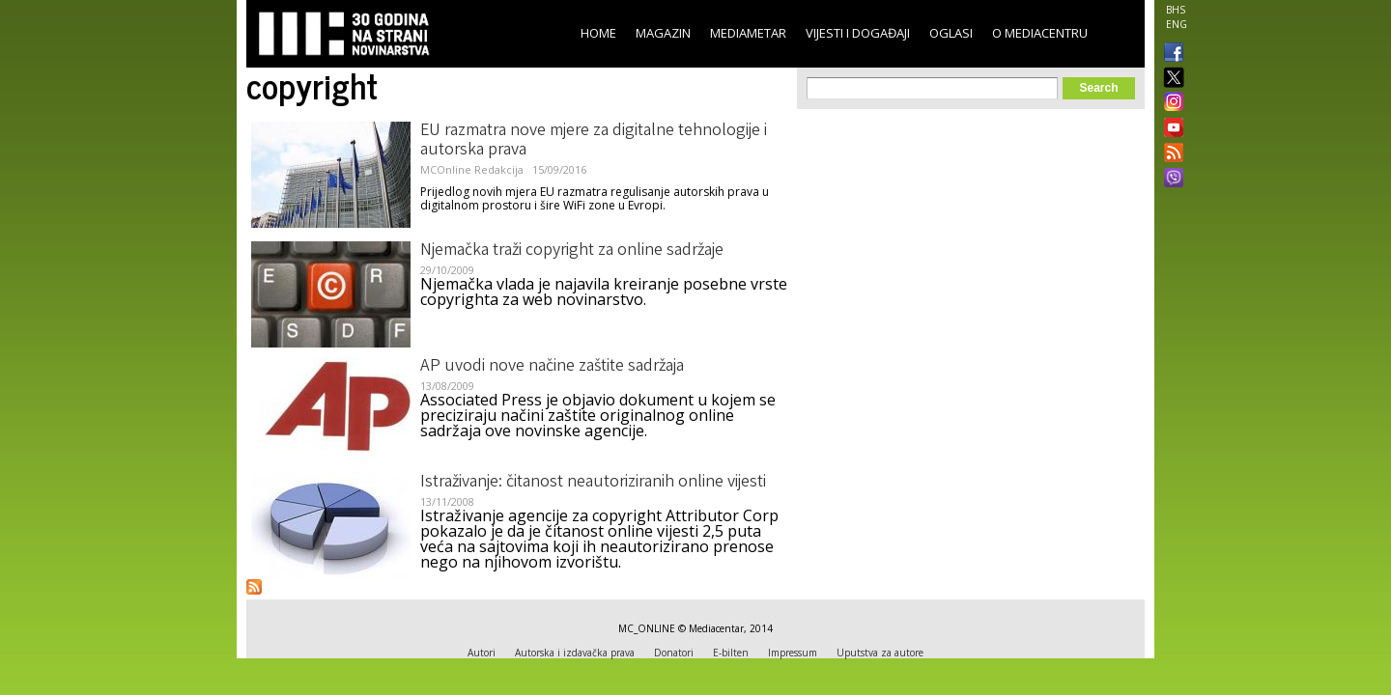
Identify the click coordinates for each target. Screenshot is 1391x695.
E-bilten (731, 652)
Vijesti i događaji (858, 33)
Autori (482, 652)
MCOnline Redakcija (472, 169)
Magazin (663, 33)
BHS (1175, 9)
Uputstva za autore (880, 652)
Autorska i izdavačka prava (575, 652)
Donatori (674, 652)
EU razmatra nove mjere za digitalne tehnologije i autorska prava (593, 141)
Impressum (792, 652)
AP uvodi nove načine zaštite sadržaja (552, 366)
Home (598, 33)
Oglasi (951, 33)
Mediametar (748, 33)
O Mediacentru (1040, 33)
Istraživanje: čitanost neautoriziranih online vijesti (593, 482)
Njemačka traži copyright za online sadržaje (572, 251)
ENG (1176, 24)
